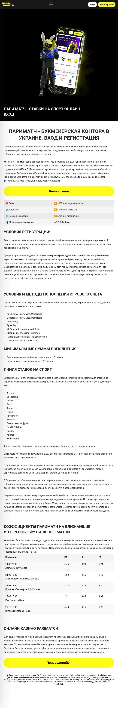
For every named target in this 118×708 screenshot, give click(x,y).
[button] (59, 62)
